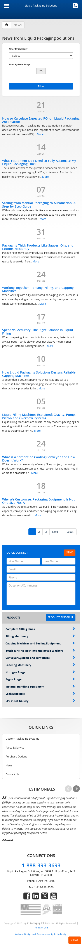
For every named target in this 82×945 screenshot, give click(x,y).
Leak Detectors (40, 694)
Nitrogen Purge (40, 672)
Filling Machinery (40, 636)
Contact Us (12, 774)
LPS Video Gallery (40, 701)
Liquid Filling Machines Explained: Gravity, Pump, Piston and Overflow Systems (39, 416)
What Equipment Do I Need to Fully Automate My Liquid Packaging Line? (39, 162)
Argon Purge (40, 679)
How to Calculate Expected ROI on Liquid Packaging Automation (41, 120)
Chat (74, 940)
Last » (70, 531)
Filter (41, 86)
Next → (56, 531)
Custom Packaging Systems (22, 738)
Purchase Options (16, 756)
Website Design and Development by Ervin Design (41, 934)
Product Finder (60, 617)
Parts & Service (15, 747)
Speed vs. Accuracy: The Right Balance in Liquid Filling (37, 331)
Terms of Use (41, 927)
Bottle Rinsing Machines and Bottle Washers (40, 651)
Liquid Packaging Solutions (41, 5)
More (40, 134)
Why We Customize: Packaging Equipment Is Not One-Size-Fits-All (38, 501)
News (9, 765)
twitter (44, 896)
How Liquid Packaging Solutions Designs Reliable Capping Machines (38, 374)
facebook (26, 896)
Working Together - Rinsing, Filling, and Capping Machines (38, 289)
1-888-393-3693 (75, 5)
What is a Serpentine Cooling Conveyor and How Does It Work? (38, 458)
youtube (53, 896)
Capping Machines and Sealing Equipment (40, 643)
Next (76, 788)
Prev (68, 788)
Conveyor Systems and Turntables (40, 658)
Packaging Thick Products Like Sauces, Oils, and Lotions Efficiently (37, 247)
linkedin (35, 896)
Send (69, 552)
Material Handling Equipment (40, 686)
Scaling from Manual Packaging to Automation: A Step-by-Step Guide (38, 204)
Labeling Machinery (40, 665)
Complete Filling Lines (40, 629)
